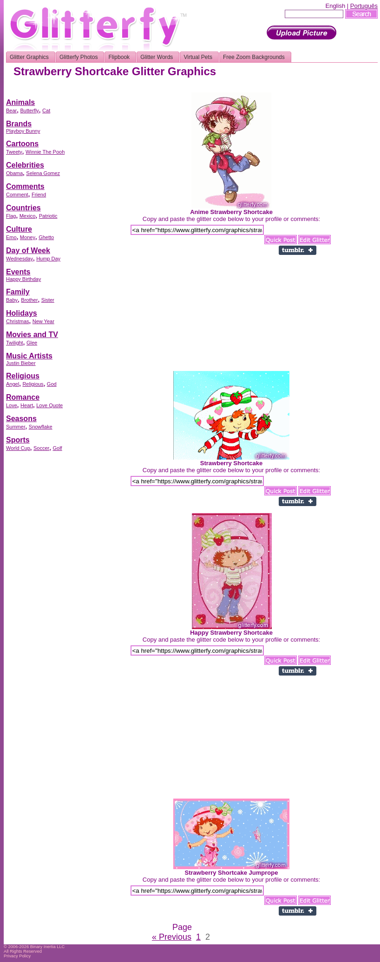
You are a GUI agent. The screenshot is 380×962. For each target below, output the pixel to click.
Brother (29, 300)
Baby (12, 300)
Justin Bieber (21, 363)
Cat (46, 110)
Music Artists (29, 356)
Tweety (14, 152)
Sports (18, 440)
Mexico (28, 216)
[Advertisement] (43, 596)
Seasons (21, 418)
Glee (31, 342)
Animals (20, 102)
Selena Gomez (43, 173)
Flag (11, 216)
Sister (47, 300)
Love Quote (49, 405)
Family (18, 292)
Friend (39, 194)
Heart (26, 405)
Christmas (17, 321)
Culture (19, 229)
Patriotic (48, 216)
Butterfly (29, 110)
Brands (19, 124)
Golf (57, 448)
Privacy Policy (17, 956)
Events (18, 272)
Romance (22, 397)
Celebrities (25, 165)
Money (27, 237)
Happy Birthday (23, 279)
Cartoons (22, 144)
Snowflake (40, 426)
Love (11, 405)
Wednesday (19, 258)
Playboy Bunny (23, 131)
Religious (22, 376)
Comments (25, 186)
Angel (12, 384)
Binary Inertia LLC (47, 946)
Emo (11, 237)
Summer (16, 426)
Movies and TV (32, 334)
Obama (14, 173)
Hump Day (48, 258)
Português (364, 5)
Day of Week (28, 250)
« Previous (171, 937)
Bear (11, 110)
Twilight (14, 342)
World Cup (18, 448)
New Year (43, 321)
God (52, 384)
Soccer (41, 448)
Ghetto (46, 237)
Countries (23, 208)
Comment (17, 194)
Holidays (21, 313)
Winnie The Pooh (45, 152)
